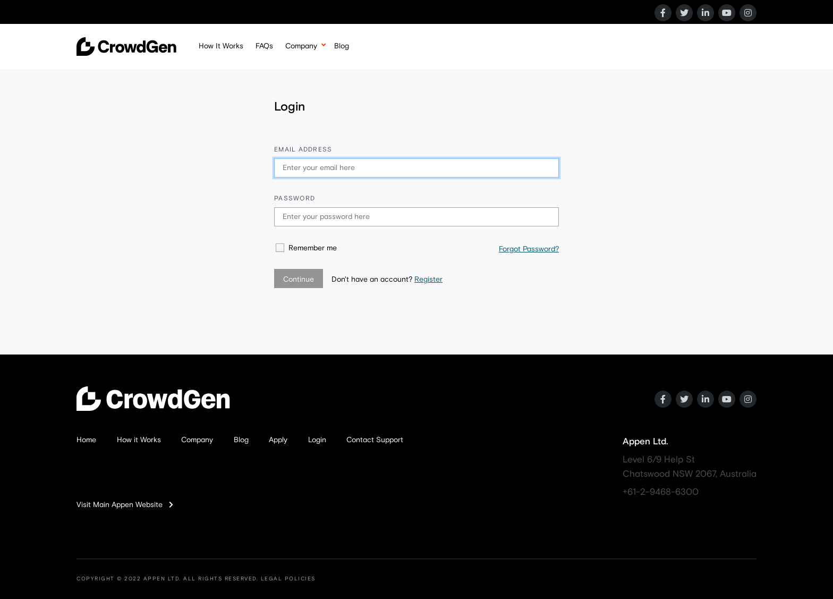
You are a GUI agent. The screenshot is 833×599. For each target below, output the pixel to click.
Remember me (312, 248)
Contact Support (374, 440)
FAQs (264, 46)
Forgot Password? (529, 249)
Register (428, 279)
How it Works (139, 440)
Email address (303, 150)
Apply (278, 440)
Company (301, 46)
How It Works (221, 46)
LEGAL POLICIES (288, 578)
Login (317, 440)
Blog (341, 46)
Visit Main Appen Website (124, 505)
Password (294, 199)
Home (86, 440)
